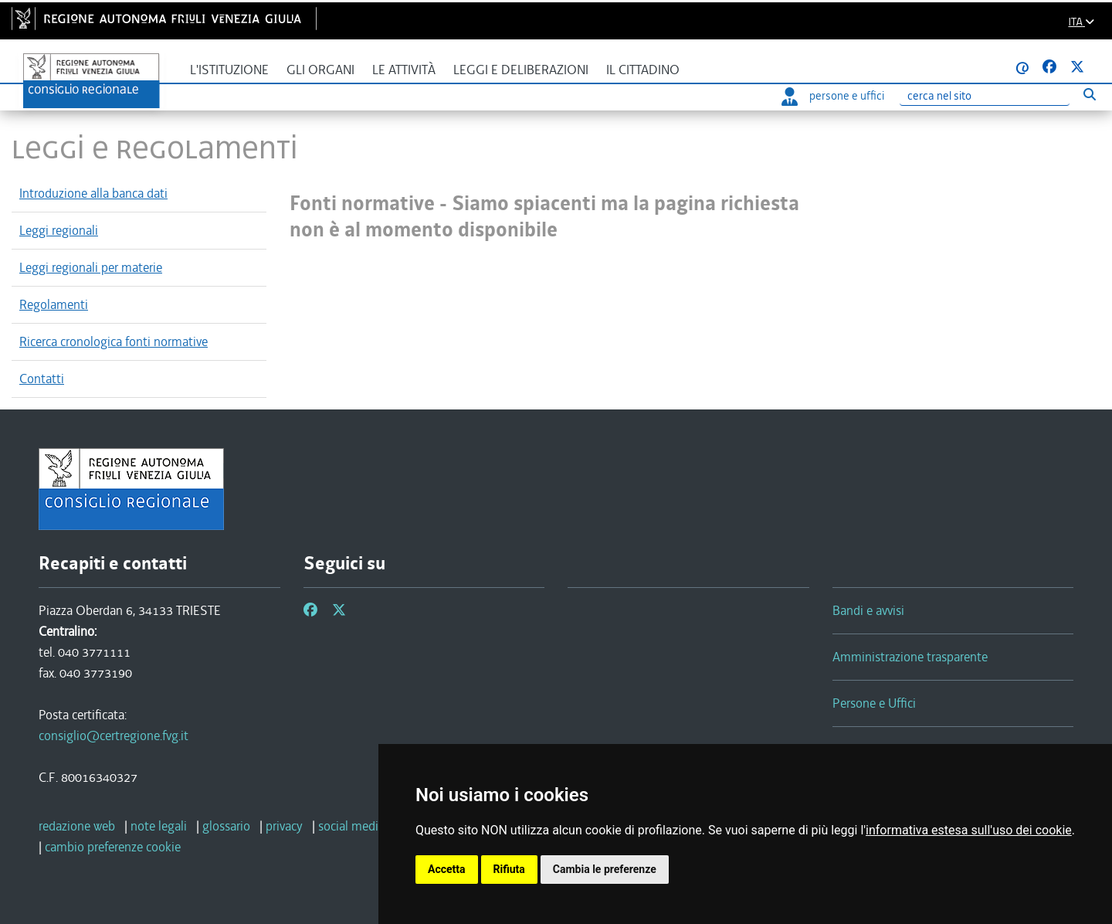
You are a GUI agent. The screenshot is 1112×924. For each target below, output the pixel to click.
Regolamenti (53, 304)
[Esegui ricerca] (1089, 93)
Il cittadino (643, 70)
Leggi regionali (58, 230)
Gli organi (320, 70)
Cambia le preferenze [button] (604, 869)
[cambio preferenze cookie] (113, 846)
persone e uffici (832, 96)
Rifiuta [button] (509, 869)
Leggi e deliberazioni (520, 70)
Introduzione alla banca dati (93, 193)
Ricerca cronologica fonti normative (113, 341)
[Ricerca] (985, 96)
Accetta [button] (447, 869)
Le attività (404, 70)
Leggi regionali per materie (90, 267)
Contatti (41, 378)
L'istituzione (229, 70)
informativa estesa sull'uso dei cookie (969, 830)
